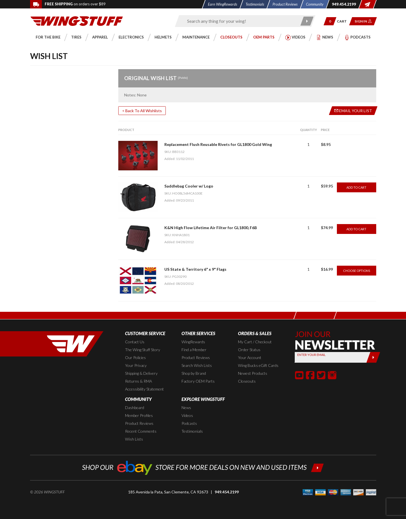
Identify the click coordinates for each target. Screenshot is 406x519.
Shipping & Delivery (141, 373)
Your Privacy (136, 365)
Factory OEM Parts (198, 381)
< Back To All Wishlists (142, 110)
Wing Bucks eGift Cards (258, 365)
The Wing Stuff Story (142, 349)
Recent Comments (140, 431)
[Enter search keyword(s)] (240, 21)
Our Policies (135, 357)
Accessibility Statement (144, 389)
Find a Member (194, 349)
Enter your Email (311, 354)
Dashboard (134, 407)
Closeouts (247, 381)
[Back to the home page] (76, 20)
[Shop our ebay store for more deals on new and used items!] (203, 467)
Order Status (249, 349)
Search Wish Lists (197, 365)
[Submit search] (307, 21)
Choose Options (356, 270)
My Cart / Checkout (255, 341)
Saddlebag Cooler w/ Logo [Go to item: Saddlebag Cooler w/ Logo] (188, 186)
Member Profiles (139, 415)
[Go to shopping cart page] (343, 21)
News (186, 407)
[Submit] (373, 357)
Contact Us (134, 341)
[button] (329, 21)
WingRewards (193, 341)
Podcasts (189, 423)
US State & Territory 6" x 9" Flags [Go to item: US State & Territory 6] (195, 269)
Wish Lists (134, 439)
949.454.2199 (227, 491)
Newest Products (252, 373)
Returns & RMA (138, 381)
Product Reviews (196, 357)
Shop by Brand (194, 373)
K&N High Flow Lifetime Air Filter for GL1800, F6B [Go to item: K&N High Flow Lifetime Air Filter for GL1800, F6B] (210, 227)
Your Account (249, 357)
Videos (187, 415)
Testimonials (192, 431)
